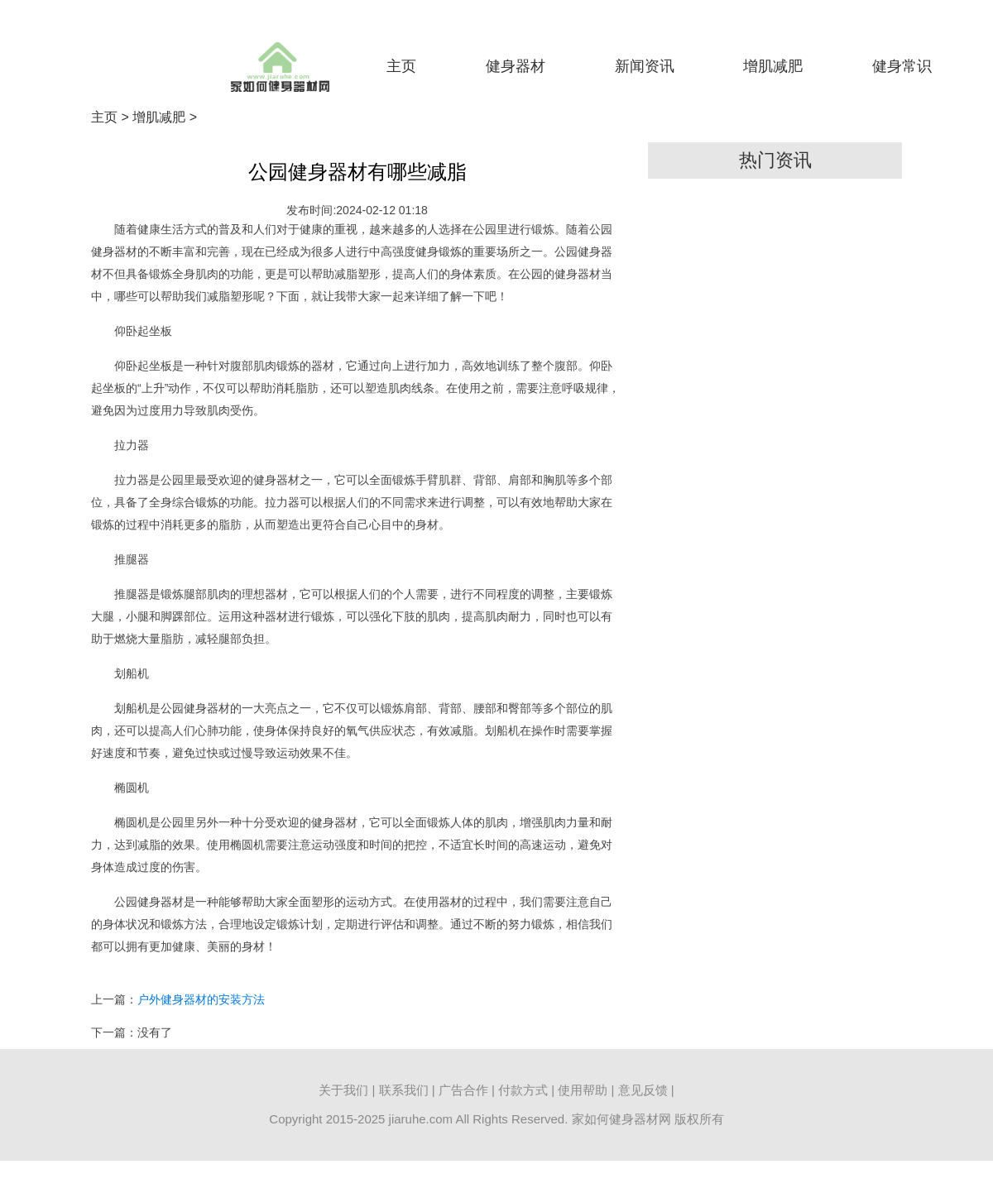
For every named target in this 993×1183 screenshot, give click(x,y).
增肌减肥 (773, 66)
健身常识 (902, 66)
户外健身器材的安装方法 (201, 999)
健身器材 (515, 66)
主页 (401, 66)
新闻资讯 (644, 66)
